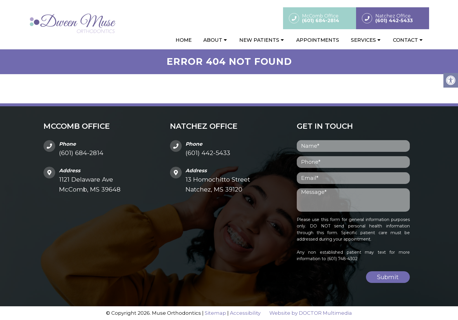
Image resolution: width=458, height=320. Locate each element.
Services (363, 40)
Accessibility (245, 313)
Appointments (317, 40)
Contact (405, 40)
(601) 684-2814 (81, 152)
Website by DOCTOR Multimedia (310, 313)
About (212, 40)
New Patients (259, 40)
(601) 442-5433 (207, 152)
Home (184, 40)
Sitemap (215, 313)
